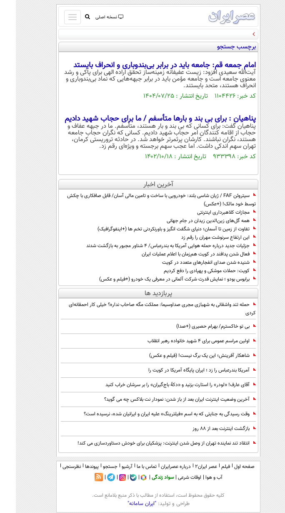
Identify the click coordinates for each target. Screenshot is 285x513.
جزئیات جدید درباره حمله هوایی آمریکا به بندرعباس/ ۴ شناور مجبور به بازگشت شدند (155, 246)
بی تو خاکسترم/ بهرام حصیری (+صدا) (200, 326)
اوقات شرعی (173, 477)
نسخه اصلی (93, 17)
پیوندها (76, 466)
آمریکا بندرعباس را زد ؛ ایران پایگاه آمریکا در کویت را (186, 370)
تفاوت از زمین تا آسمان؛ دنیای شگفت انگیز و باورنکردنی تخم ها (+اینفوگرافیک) (161, 229)
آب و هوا (198, 477)
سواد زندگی (147, 477)
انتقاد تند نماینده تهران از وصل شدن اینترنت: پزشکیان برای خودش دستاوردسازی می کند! (151, 443)
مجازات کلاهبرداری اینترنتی (210, 212)
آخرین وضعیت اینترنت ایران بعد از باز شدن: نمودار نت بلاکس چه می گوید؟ (164, 399)
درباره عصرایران (160, 466)
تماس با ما (131, 466)
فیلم (209, 466)
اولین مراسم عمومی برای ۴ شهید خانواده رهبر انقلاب (186, 341)
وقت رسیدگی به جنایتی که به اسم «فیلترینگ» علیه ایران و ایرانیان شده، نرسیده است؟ (154, 414)
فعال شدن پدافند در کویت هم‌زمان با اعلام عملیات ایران (183, 254)
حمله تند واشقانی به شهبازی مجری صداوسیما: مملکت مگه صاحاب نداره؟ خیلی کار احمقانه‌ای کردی (146, 309)
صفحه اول (228, 466)
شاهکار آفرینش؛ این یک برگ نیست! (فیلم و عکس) (186, 355)
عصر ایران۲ (190, 466)
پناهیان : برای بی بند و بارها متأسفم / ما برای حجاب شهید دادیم (144, 119)
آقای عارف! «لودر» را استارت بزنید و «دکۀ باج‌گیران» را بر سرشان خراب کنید (165, 385)
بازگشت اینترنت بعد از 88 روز (208, 428)
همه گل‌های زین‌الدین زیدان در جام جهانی (195, 221)
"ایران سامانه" (126, 504)
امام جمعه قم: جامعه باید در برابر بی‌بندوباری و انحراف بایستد (149, 65)
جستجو (94, 466)
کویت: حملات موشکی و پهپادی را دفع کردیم (194, 271)
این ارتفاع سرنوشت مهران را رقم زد (202, 237)
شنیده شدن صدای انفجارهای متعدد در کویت (193, 262)
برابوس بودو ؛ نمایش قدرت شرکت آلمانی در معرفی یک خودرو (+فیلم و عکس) (161, 279)
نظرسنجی (56, 466)
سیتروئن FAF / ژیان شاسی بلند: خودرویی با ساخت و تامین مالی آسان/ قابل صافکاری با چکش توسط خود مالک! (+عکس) (145, 200)
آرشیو (111, 466)
